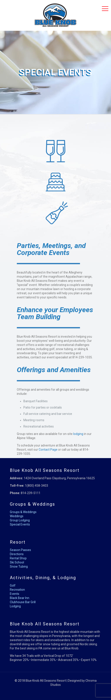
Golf (13, 585)
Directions (17, 554)
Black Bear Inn (19, 598)
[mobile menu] (105, 8)
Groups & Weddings (23, 512)
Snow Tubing (19, 566)
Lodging (15, 606)
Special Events (20, 524)
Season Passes (20, 550)
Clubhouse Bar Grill (23, 602)
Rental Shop (18, 558)
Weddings (16, 516)
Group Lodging (20, 520)
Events (14, 594)
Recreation (17, 589)
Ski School (17, 562)
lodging (78, 456)
